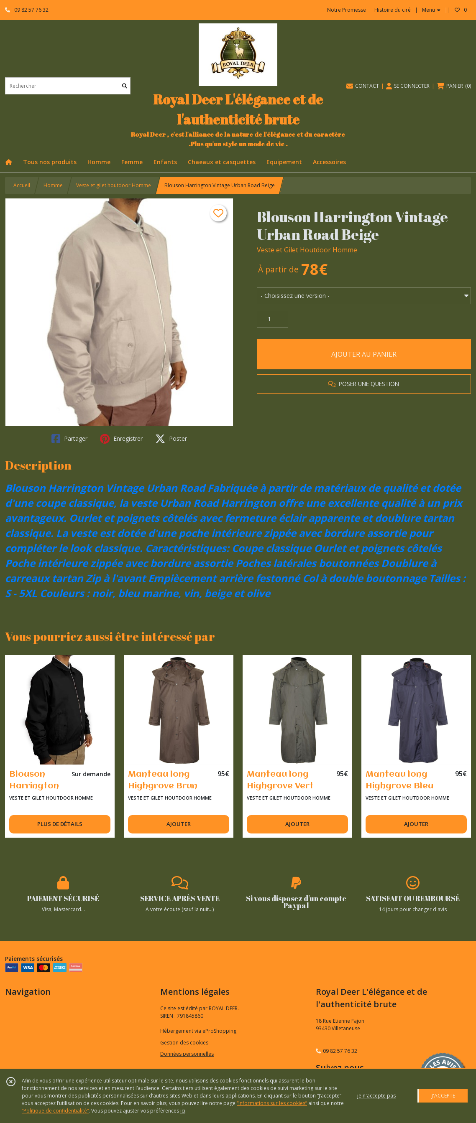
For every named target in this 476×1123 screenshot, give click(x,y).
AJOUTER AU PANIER (364, 354)
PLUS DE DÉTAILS (59, 824)
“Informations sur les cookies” (272, 1103)
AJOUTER (178, 824)
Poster (171, 439)
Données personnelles (187, 1053)
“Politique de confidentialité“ (55, 1110)
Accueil (21, 185)
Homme (53, 185)
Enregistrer (121, 439)
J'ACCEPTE (443, 1095)
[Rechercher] (124, 86)
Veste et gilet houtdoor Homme (113, 185)
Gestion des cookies (184, 1042)
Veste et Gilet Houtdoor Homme (307, 249)
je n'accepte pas (376, 1095)
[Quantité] (272, 319)
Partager (69, 439)
